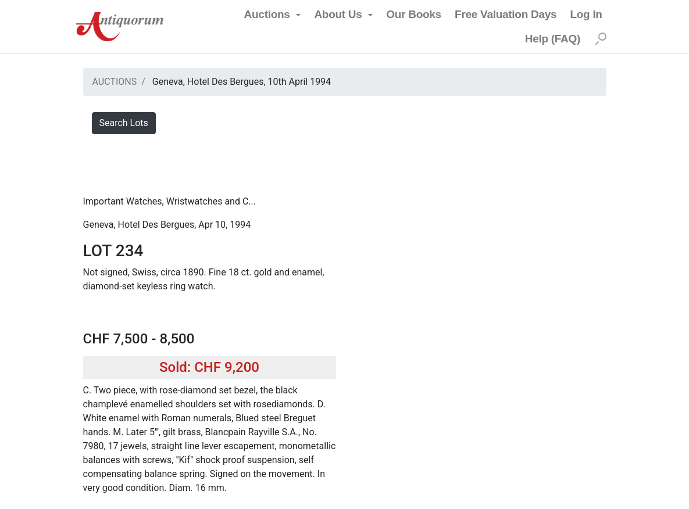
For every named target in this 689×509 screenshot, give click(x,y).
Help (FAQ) (552, 39)
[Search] (601, 39)
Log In (586, 14)
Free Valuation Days (505, 14)
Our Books (413, 14)
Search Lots (123, 122)
